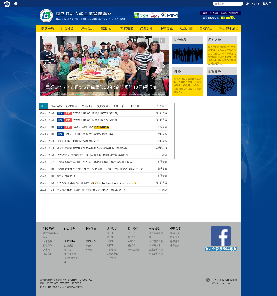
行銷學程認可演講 (91, 127)
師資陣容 (67, 28)
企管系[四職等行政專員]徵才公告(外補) (95, 113)
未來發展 (47, 241)
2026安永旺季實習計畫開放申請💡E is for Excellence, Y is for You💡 (97, 183)
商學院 (223, 13)
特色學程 (180, 39)
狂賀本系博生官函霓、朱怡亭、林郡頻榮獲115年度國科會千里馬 (94, 162)
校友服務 (126, 28)
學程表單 (68, 249)
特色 (45, 237)
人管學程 (111, 257)
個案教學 (214, 71)
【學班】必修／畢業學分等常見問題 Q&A (88, 134)
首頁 (205, 13)
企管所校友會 (156, 241)
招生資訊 (107, 28)
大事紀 (46, 249)
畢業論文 (174, 245)
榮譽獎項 (174, 241)
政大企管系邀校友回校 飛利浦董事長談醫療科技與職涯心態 (92, 155)
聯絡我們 (47, 253)
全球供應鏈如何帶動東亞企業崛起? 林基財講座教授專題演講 (92, 148)
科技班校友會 (156, 253)
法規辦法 (68, 245)
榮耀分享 (146, 28)
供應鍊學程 (112, 253)
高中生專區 (133, 249)
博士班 (110, 233)
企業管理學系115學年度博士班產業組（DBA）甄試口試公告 (92, 190)
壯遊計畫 (186, 28)
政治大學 (214, 13)
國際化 (178, 71)
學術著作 (174, 233)
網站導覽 (233, 13)
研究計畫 (174, 237)
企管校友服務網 (211, 17)
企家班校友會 (156, 249)
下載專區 (166, 28)
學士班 (110, 237)
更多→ (163, 105)
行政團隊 (47, 245)
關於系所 (47, 28)
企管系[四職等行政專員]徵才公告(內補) (95, 120)
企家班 (110, 241)
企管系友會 (155, 245)
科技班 (110, 245)
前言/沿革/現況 (51, 233)
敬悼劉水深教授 (66, 176)
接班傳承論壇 (228, 28)
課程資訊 (87, 28)
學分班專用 (70, 253)
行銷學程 (111, 249)
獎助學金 (206, 28)
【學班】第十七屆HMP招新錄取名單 (78, 141)
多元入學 (214, 39)
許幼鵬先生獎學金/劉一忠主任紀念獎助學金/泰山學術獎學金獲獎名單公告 (100, 169)
